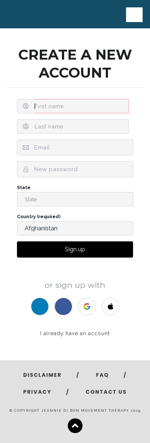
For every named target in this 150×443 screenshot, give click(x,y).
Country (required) (75, 224)
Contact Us (106, 392)
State (75, 195)
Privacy (37, 392)
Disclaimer (42, 375)
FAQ (102, 375)
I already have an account (75, 333)
